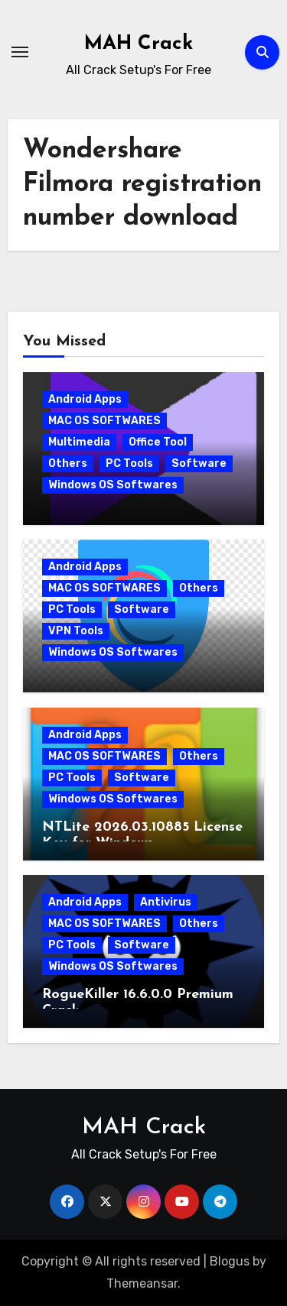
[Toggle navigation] (20, 52)
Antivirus (165, 902)
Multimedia (79, 442)
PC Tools (129, 463)
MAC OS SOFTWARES (104, 420)
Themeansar (142, 1283)
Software (199, 463)
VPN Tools (75, 630)
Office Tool (158, 442)
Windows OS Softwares (113, 484)
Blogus (229, 1261)
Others (67, 463)
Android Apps (85, 399)
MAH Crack (138, 44)
